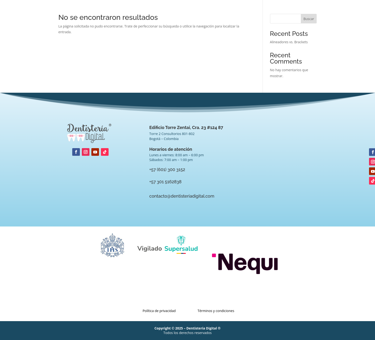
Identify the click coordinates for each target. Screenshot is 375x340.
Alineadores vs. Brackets (289, 42)
